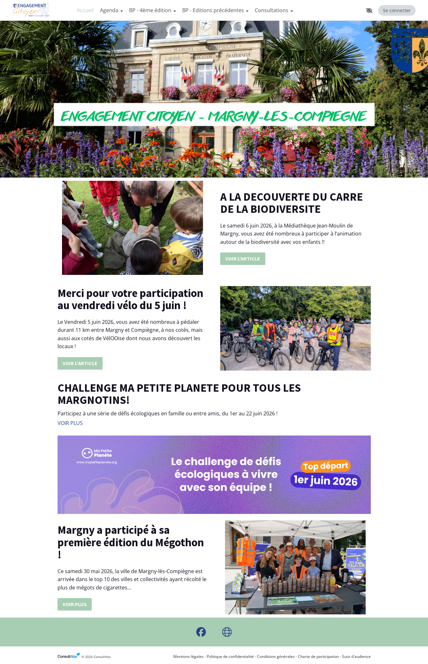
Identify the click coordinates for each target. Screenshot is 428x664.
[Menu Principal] (218, 10)
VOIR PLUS (70, 423)
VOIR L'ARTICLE (242, 258)
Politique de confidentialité (230, 656)
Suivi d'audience (356, 656)
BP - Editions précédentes (215, 10)
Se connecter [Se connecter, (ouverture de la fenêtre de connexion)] (397, 10)
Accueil (85, 10)
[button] (369, 10)
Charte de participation (318, 656)
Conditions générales (276, 656)
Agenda (111, 10)
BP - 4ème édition (152, 10)
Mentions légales (188, 656)
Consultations (274, 10)
